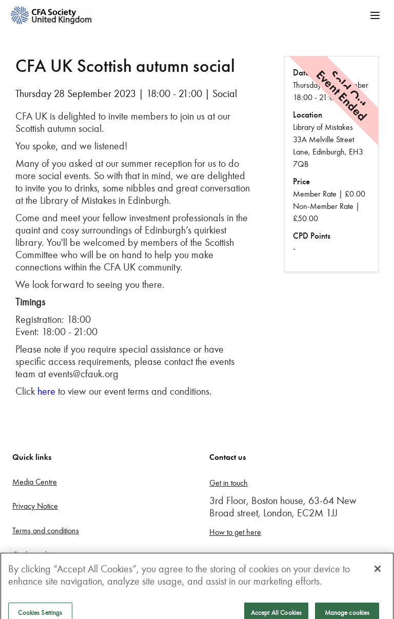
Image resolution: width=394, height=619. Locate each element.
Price (301, 181)
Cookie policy (33, 554)
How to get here (235, 532)
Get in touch (228, 483)
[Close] (377, 574)
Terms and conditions (45, 530)
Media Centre (34, 482)
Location (307, 114)
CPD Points (311, 235)
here (46, 391)
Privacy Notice (35, 506)
